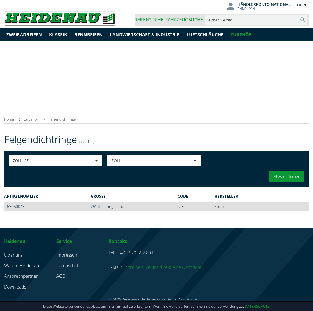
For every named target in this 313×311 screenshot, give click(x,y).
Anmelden (246, 8)
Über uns (13, 255)
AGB (60, 276)
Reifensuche (149, 20)
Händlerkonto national (264, 4)
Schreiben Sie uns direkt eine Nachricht (162, 267)
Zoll (116, 160)
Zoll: (21, 160)
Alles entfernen (287, 176)
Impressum (67, 255)
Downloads (15, 287)
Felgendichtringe (62, 119)
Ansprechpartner (21, 276)
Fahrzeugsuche (184, 20)
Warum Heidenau (21, 265)
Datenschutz (257, 306)
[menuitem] (14, 119)
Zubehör (31, 119)
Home (9, 119)
